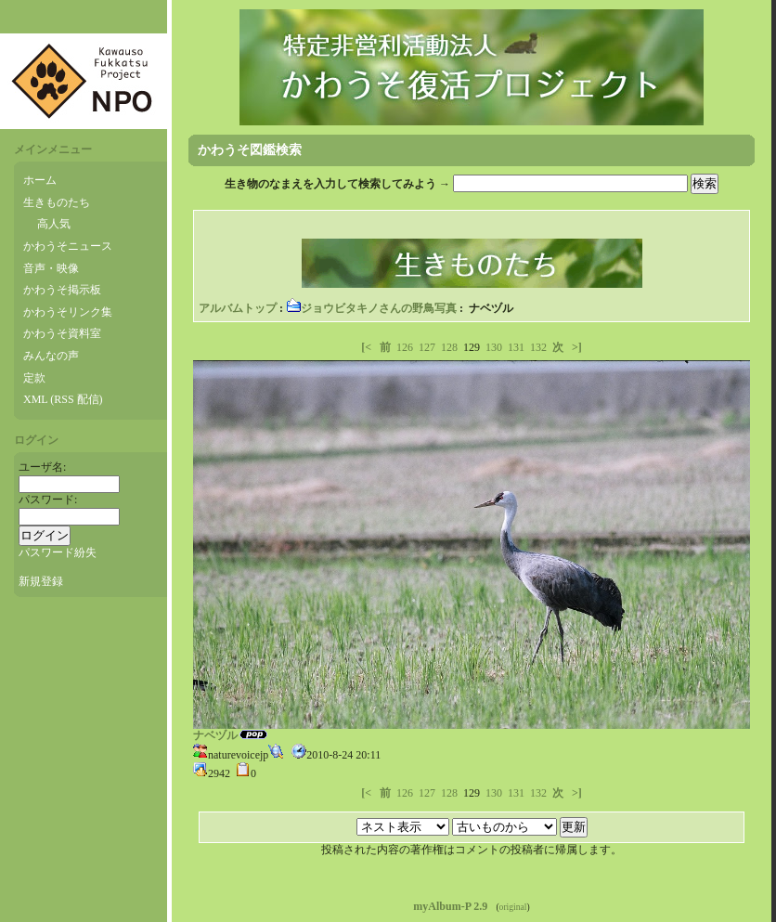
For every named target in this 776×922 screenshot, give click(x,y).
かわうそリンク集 (67, 311)
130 (493, 347)
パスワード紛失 (58, 552)
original (513, 907)
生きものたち (56, 202)
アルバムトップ (238, 308)
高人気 (54, 223)
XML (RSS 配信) (63, 399)
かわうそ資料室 (62, 333)
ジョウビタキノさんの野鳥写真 (371, 308)
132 (538, 347)
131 (516, 347)
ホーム (40, 180)
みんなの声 (51, 355)
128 (449, 347)
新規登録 (41, 581)
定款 (34, 377)
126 (404, 347)
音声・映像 (51, 268)
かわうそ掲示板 (62, 289)
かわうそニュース (67, 246)
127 (427, 347)
